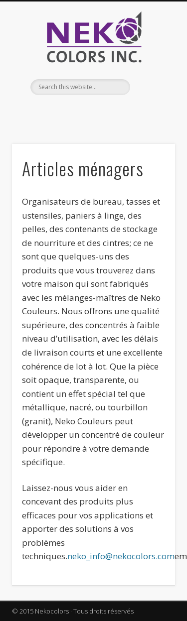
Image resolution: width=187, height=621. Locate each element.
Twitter (102, 112)
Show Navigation (151, 89)
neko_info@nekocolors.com (121, 556)
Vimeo (123, 112)
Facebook (82, 112)
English (61, 112)
